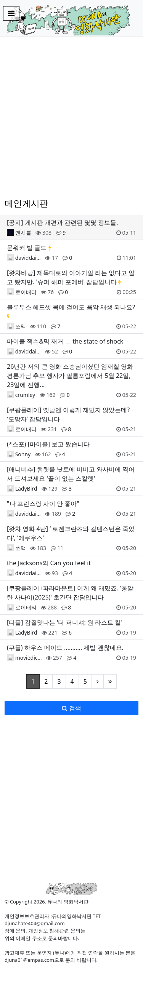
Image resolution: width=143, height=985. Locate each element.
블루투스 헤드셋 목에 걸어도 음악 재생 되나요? (71, 307)
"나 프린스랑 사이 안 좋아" (43, 503)
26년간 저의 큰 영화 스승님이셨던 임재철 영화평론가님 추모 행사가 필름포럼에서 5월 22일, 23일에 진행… (70, 375)
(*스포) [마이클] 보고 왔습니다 (48, 444)
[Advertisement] (71, 117)
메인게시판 (26, 203)
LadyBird (26, 488)
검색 (71, 708)
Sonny (23, 454)
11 (60, 548)
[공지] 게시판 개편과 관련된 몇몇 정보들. (62, 222)
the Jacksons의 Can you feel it (49, 563)
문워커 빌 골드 (27, 247)
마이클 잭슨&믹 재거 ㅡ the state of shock (65, 341)
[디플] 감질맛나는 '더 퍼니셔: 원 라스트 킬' (64, 622)
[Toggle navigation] (11, 13)
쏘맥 (20, 326)
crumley (25, 394)
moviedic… (28, 657)
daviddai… (28, 257)
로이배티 (26, 292)
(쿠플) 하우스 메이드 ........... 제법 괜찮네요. (65, 647)
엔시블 (23, 232)
